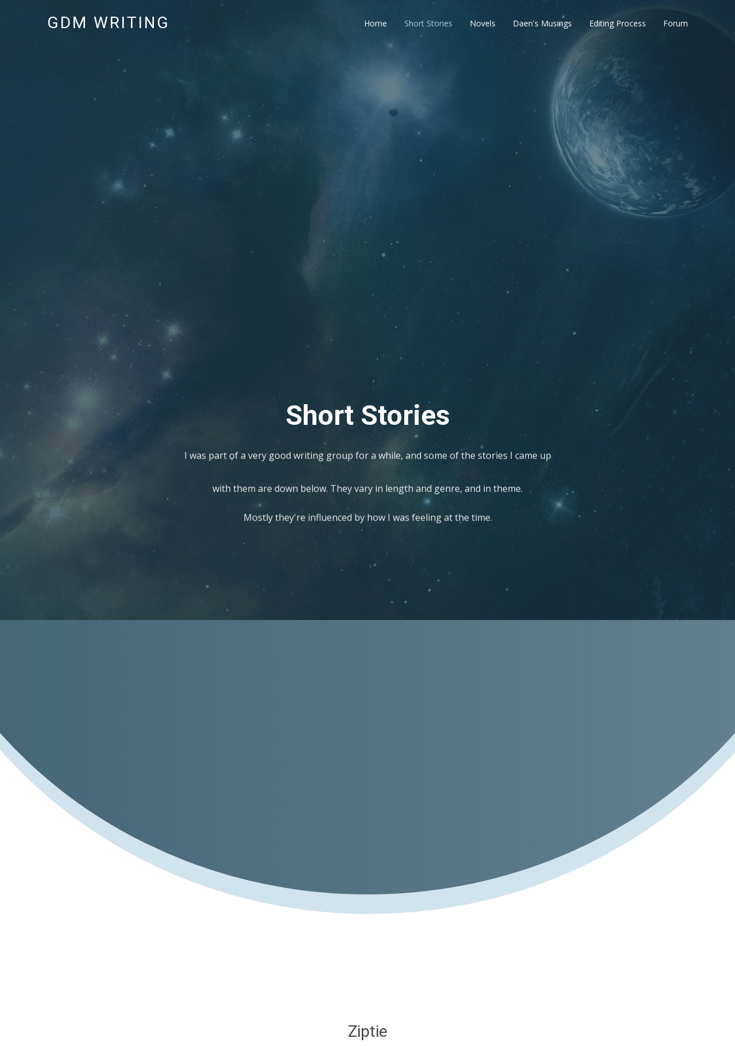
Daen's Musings (542, 23)
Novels (483, 23)
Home (375, 23)
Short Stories (428, 23)
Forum (675, 23)
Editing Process (617, 23)
